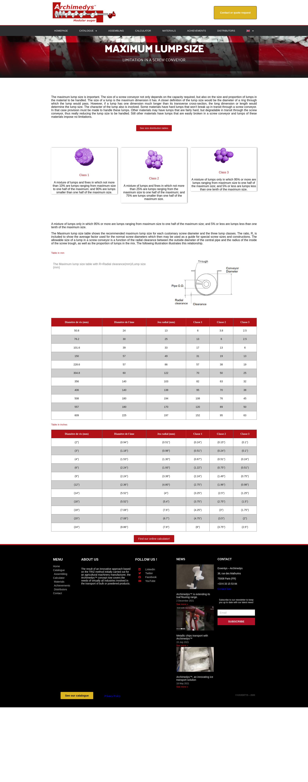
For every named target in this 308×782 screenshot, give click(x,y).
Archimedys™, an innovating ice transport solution (194, 678)
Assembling (116, 30)
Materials (169, 30)
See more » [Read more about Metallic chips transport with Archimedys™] (182, 645)
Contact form (224, 588)
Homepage (61, 30)
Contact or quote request (235, 12)
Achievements (196, 30)
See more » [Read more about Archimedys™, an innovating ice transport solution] (182, 687)
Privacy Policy (112, 695)
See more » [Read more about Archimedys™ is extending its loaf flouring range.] (182, 604)
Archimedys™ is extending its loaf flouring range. (193, 596)
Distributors (226, 30)
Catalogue (88, 31)
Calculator (143, 30)
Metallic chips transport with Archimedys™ (192, 637)
